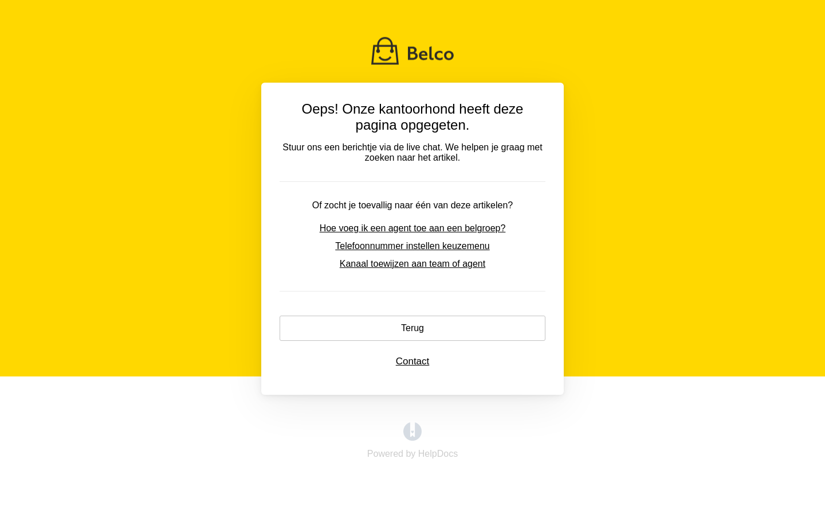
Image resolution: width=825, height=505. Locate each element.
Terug (412, 328)
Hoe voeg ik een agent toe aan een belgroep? (413, 228)
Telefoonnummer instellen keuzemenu (412, 246)
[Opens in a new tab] (412, 437)
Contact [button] (413, 361)
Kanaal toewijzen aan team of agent (412, 264)
